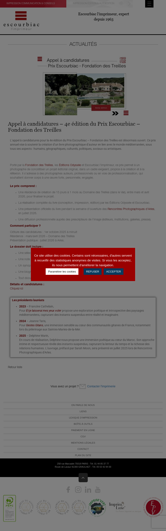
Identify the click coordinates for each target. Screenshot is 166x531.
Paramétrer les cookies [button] (62, 271)
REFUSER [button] (92, 271)
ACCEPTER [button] (113, 271)
